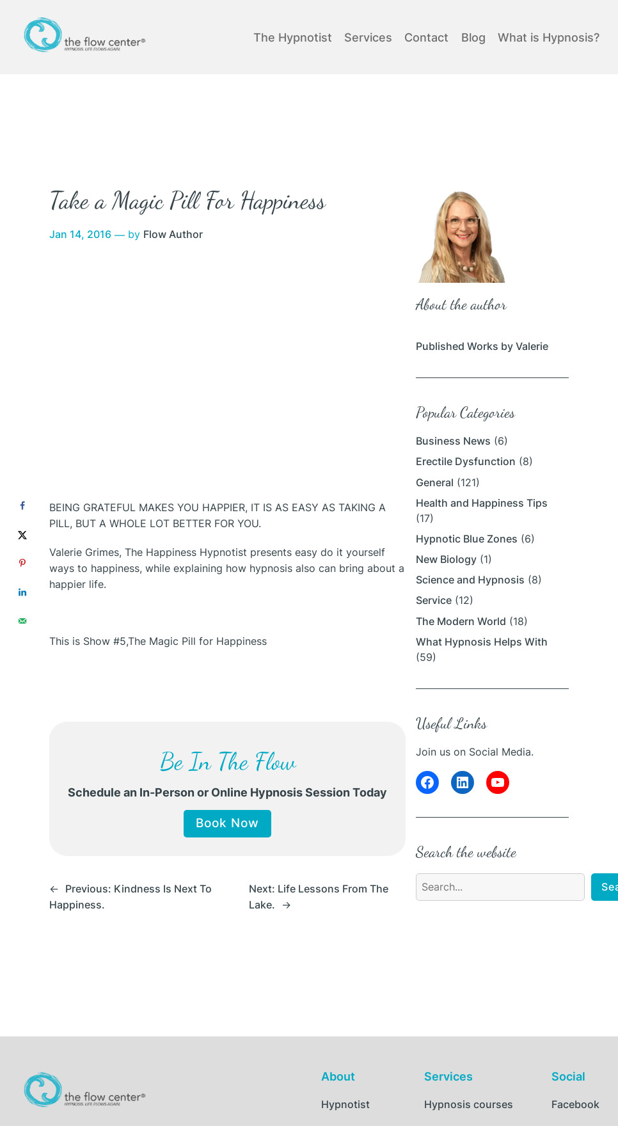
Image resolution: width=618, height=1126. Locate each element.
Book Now (227, 823)
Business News (453, 441)
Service (434, 600)
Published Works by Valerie (482, 346)
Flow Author (173, 234)
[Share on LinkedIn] (22, 592)
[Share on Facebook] (22, 505)
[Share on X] (22, 534)
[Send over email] (22, 621)
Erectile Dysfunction (466, 462)
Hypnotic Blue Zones (467, 539)
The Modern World (461, 621)
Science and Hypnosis (470, 580)
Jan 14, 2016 (80, 234)
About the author (461, 304)
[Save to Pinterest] (22, 563)
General (435, 483)
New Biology (446, 559)
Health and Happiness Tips (482, 503)
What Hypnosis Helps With (482, 642)
